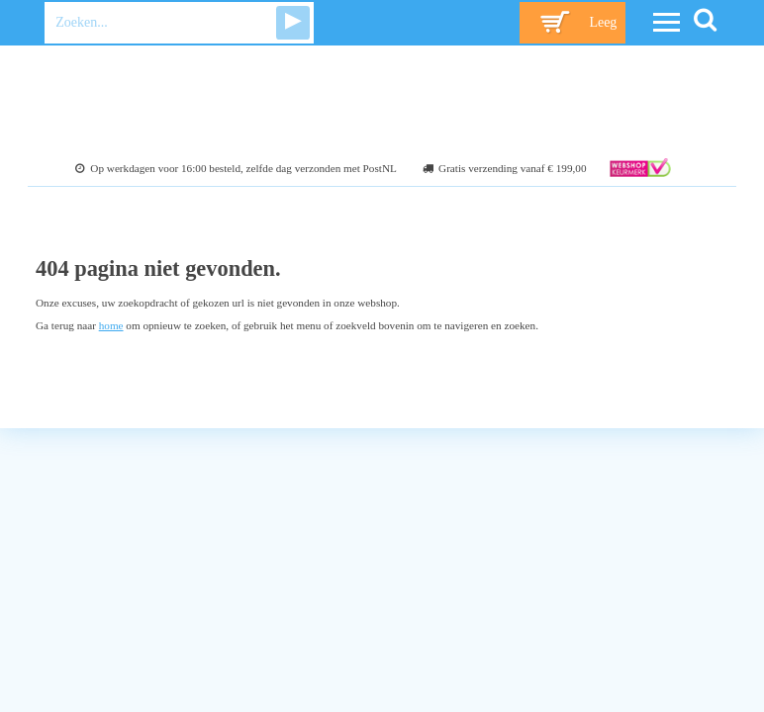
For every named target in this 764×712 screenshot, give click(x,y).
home (111, 325)
